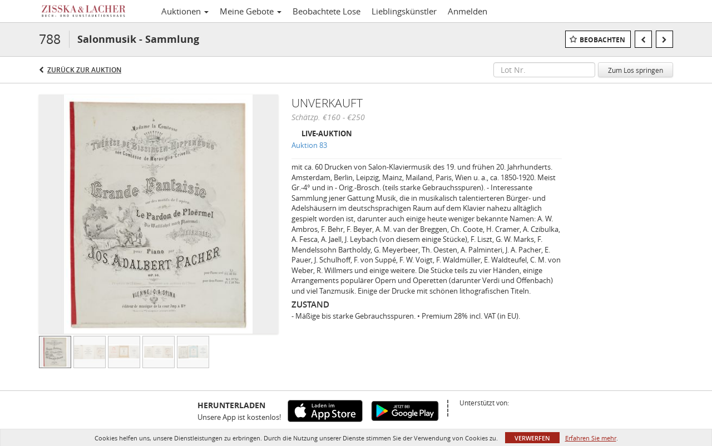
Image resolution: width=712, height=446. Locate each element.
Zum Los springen (635, 70)
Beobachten (602, 39)
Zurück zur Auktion (84, 70)
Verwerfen (532, 438)
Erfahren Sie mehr (590, 438)
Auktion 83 (309, 145)
